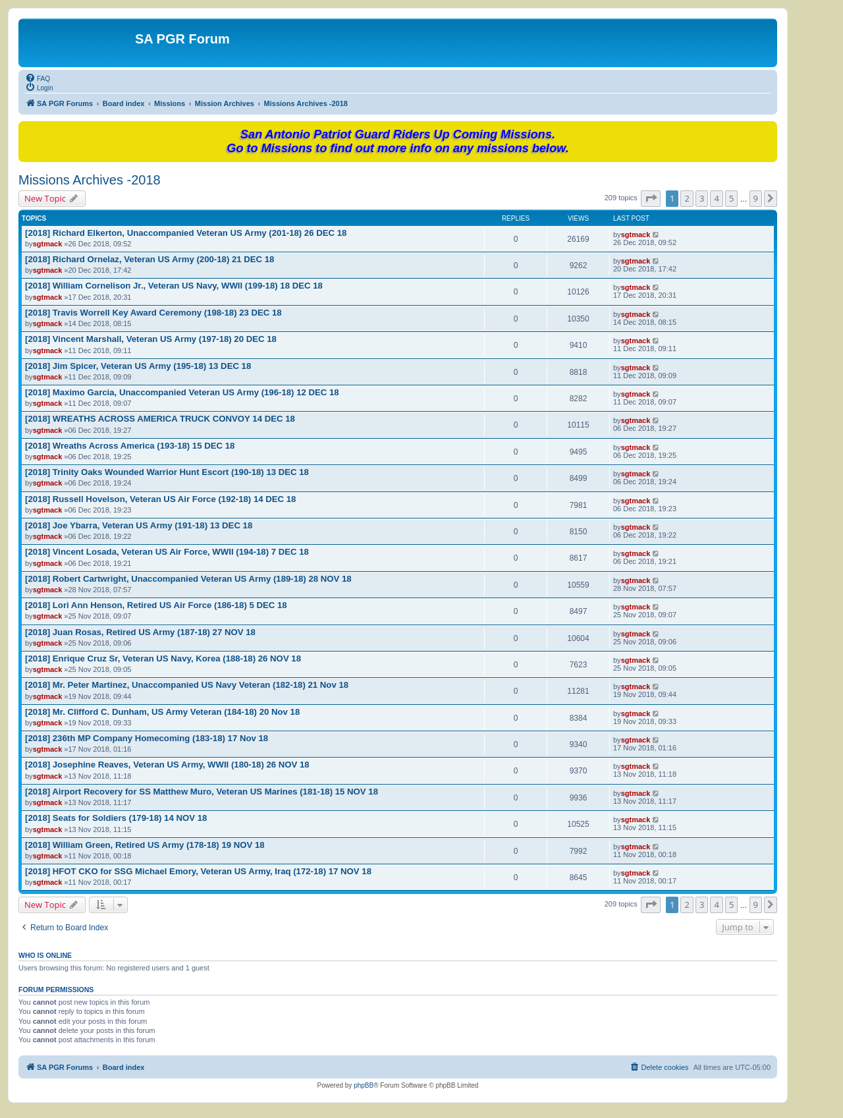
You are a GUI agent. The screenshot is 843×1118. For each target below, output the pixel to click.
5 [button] (731, 198)
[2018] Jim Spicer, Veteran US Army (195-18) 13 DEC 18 (138, 366)
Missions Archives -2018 (89, 180)
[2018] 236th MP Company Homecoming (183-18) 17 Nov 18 (146, 738)
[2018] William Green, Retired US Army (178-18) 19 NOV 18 (145, 845)
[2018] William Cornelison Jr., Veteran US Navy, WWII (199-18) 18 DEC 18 (174, 286)
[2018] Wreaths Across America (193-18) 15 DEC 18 (129, 446)
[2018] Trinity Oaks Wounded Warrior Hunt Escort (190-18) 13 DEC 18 (167, 472)
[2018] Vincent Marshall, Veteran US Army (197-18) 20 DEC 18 (151, 339)
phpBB (363, 1085)
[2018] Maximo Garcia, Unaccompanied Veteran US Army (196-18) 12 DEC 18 (182, 392)
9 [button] (755, 198)
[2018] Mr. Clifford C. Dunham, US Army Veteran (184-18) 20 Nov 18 (162, 712)
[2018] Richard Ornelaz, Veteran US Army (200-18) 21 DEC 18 (149, 259)
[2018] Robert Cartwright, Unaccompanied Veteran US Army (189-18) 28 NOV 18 (188, 579)
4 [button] (716, 198)
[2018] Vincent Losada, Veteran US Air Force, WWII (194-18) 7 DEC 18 (167, 552)
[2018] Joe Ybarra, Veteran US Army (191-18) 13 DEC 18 (138, 525)
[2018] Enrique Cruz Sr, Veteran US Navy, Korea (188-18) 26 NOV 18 (163, 658)
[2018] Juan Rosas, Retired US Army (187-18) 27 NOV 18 (140, 632)
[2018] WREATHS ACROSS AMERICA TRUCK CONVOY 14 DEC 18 (160, 419)
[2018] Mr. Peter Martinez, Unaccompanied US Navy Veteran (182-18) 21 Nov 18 (186, 685)
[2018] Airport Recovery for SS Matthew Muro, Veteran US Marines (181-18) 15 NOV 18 (201, 792)
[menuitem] (37, 77)
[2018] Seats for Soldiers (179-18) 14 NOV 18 (116, 818)
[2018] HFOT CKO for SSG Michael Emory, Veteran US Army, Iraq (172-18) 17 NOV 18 (198, 871)
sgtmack (48, 244)
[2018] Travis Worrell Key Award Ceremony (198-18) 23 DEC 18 (153, 313)
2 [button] (686, 198)
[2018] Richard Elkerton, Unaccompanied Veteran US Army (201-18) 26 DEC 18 (185, 233)
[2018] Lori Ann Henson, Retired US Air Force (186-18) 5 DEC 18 (156, 605)
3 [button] (701, 198)
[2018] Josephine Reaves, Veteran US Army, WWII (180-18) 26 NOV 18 (167, 764)
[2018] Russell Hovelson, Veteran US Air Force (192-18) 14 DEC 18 (160, 499)
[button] (651, 198)
